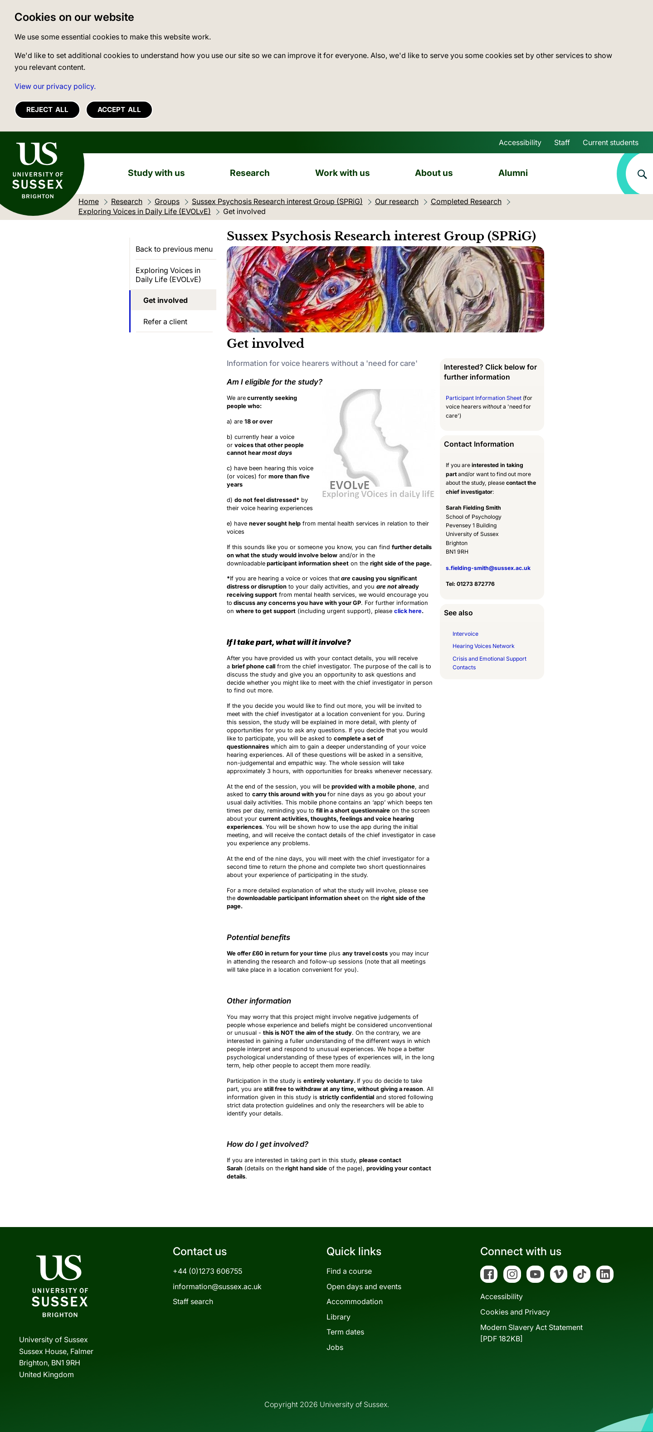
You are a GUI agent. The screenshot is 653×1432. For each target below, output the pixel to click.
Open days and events (363, 1286)
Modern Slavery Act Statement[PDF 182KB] (531, 1333)
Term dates (345, 1331)
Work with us (342, 172)
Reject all (47, 109)
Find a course (349, 1271)
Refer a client (165, 321)
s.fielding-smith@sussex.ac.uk (488, 568)
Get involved (165, 300)
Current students (610, 142)
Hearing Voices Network (484, 646)
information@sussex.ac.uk (217, 1286)
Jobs (334, 1347)
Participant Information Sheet (483, 398)
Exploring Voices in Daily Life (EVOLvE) (168, 275)
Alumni (513, 172)
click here (408, 611)
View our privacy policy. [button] (55, 86)
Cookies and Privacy (515, 1311)
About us (434, 172)
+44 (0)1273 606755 (207, 1271)
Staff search (193, 1301)
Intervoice (465, 633)
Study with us (156, 172)
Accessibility (520, 142)
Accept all (119, 109)
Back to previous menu (174, 248)
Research (250, 172)
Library (338, 1316)
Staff (562, 142)
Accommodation (354, 1301)
